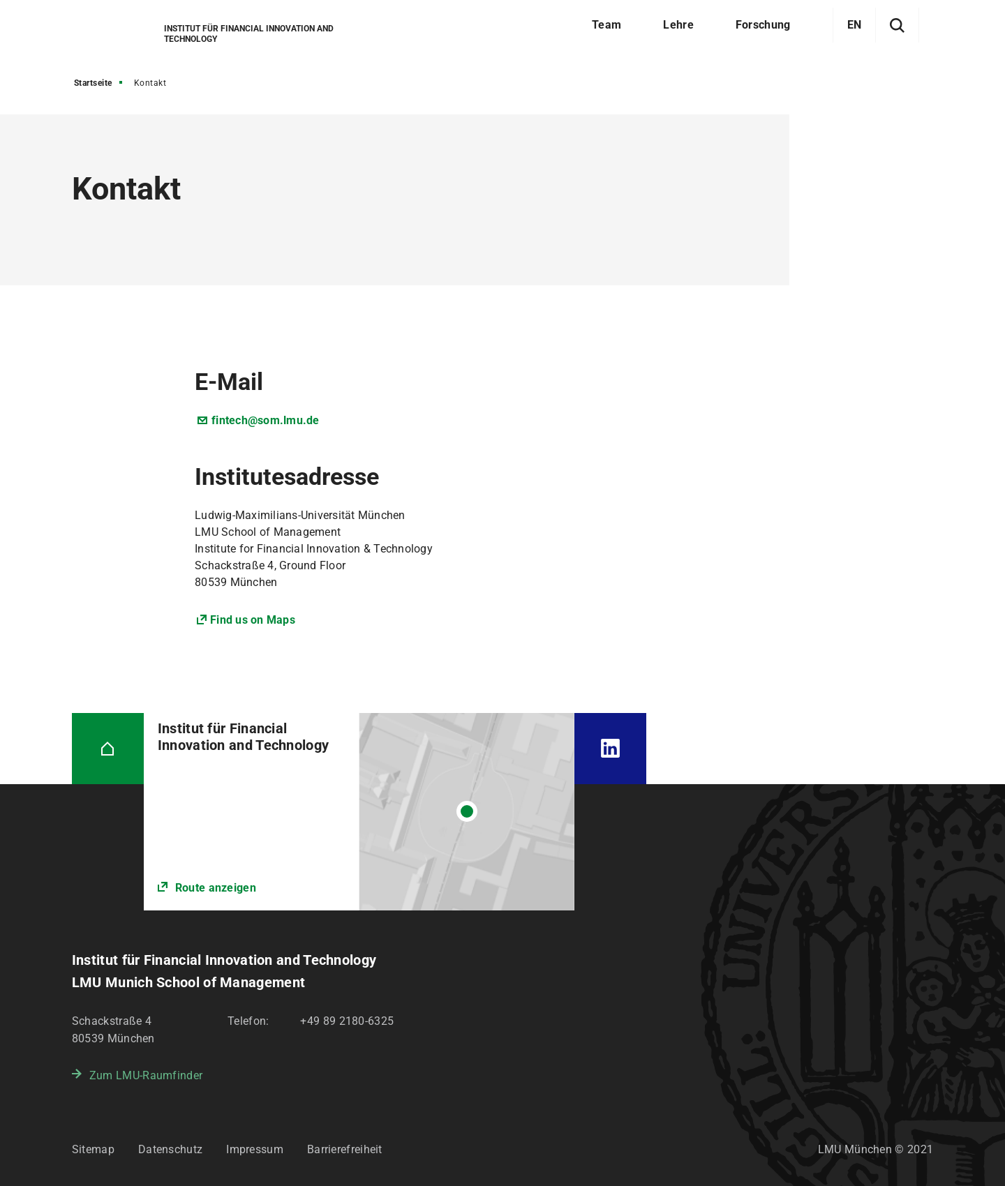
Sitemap (93, 1149)
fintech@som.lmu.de (265, 420)
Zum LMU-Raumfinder (145, 1075)
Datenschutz (170, 1149)
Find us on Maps (252, 619)
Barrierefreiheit (344, 1149)
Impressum (254, 1149)
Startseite (93, 83)
